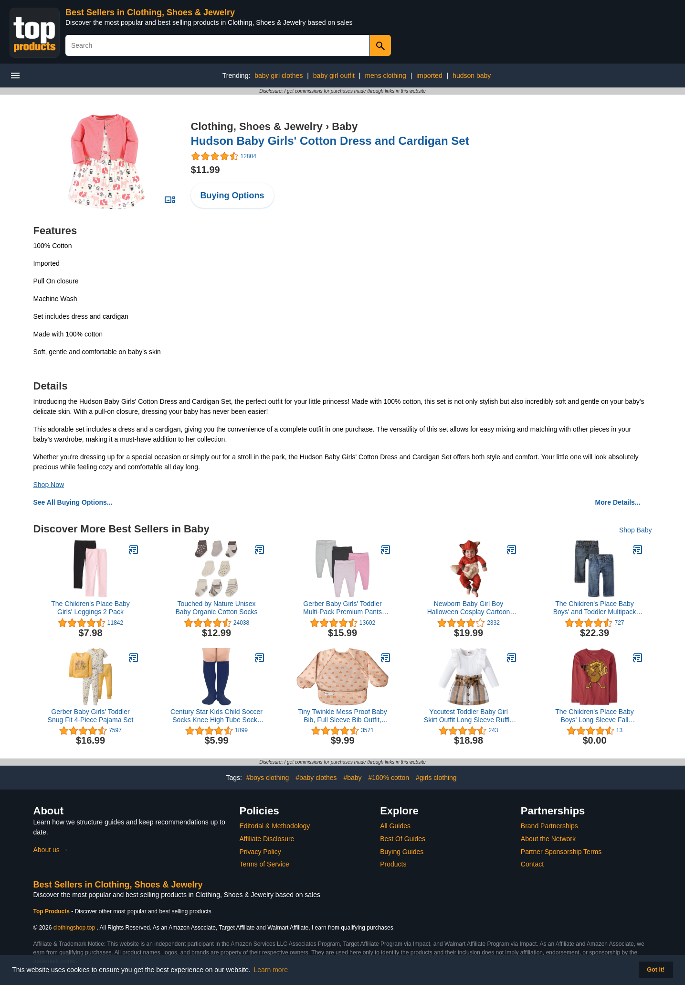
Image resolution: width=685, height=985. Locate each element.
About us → (50, 850)
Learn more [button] (271, 970)
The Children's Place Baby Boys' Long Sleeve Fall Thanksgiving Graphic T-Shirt (594, 716)
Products (393, 864)
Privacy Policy (260, 851)
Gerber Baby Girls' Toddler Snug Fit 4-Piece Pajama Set (91, 716)
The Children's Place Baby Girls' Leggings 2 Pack (90, 608)
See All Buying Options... (73, 502)
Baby (345, 126)
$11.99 (205, 169)
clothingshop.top (74, 927)
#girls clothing (436, 777)
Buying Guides (401, 851)
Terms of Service (264, 864)
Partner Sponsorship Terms (561, 851)
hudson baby (472, 75)
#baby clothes (316, 777)
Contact (532, 864)
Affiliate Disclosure (267, 839)
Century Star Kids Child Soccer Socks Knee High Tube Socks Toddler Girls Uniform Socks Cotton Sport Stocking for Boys (216, 716)
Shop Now (48, 484)
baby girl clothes (278, 75)
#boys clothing (267, 777)
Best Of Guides (402, 839)
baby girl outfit (334, 75)
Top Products (52, 911)
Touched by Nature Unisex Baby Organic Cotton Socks (217, 608)
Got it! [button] (655, 969)
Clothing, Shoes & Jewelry (257, 126)
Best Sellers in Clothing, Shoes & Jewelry (150, 12)
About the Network (548, 839)
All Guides (395, 826)
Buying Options (232, 195)
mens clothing (385, 75)
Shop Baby (635, 530)
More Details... (618, 502)
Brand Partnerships (549, 826)
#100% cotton (388, 777)
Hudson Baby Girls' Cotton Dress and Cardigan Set (330, 140)
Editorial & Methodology (275, 826)
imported (429, 75)
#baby (352, 777)
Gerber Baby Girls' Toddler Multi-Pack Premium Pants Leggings (342, 608)
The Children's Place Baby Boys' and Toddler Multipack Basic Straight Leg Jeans (594, 608)
